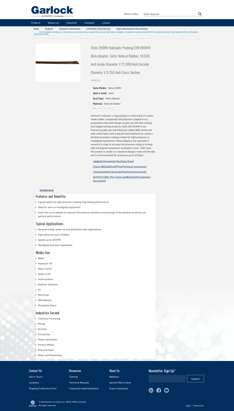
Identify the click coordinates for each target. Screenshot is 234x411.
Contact (106, 22)
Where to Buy (131, 14)
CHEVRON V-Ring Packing (98, 28)
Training (73, 376)
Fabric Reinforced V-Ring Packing (132, 28)
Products (35, 22)
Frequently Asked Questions (84, 388)
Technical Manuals (79, 382)
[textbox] (173, 14)
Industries (71, 22)
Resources (53, 22)
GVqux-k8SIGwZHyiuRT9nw (120, 166)
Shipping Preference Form (43, 388)
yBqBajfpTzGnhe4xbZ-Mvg (113, 161)
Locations (34, 382)
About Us (114, 370)
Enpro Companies (118, 388)
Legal (188, 405)
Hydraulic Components (69, 28)
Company (89, 22)
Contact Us (35, 370)
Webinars (114, 376)
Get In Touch (35, 376)
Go (200, 14)
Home (36, 28)
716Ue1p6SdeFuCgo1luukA (120, 171)
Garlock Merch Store (120, 382)
